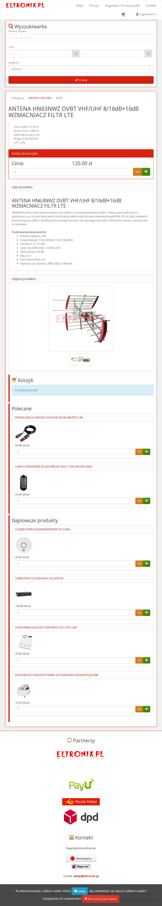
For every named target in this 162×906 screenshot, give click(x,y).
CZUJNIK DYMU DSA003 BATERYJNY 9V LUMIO (43, 529)
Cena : (11, 46)
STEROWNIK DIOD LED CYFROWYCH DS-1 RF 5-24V (46, 627)
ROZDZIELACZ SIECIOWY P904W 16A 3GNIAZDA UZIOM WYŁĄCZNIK (57, 675)
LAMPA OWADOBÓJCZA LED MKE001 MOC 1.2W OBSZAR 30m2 (53, 466)
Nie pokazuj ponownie (101, 900)
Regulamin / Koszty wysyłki (122, 5)
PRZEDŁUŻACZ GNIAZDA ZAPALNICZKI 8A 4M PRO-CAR (49, 417)
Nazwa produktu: (17, 31)
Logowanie (146, 14)
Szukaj (81, 80)
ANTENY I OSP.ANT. (40, 98)
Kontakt (151, 5)
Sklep (79, 5)
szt (137, 172)
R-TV (59, 98)
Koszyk (94, 5)
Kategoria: (13, 62)
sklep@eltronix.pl (86, 876)
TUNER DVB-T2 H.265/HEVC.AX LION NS (39, 578)
